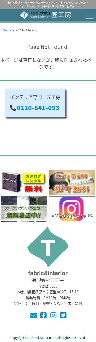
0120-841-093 (38, 107)
